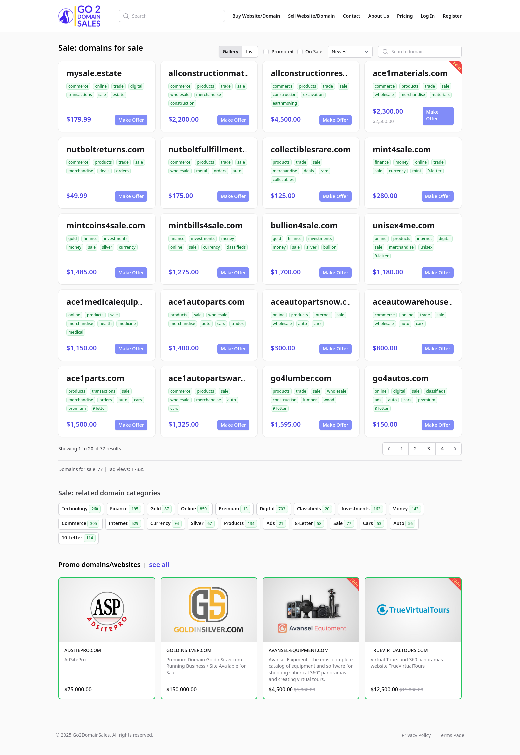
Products (240, 524)
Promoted (282, 51)
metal (201, 171)
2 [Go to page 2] (415, 448)
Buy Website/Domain (256, 16)
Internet (125, 524)
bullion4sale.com (304, 225)
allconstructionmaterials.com (227, 72)
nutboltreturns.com (105, 149)
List (250, 51)
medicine (127, 323)
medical (75, 332)
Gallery (230, 51)
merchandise (208, 94)
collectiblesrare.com (311, 149)
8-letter (382, 408)
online (101, 86)
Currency (166, 524)
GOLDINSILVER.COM (188, 650)
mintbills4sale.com (205, 225)
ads (378, 400)
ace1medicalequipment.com (122, 301)
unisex (426, 247)
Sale (343, 524)
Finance (125, 509)
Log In (428, 16)
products (205, 86)
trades (237, 323)
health (105, 323)
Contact (351, 16)
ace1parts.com (95, 377)
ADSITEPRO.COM (82, 650)
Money (406, 509)
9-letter (435, 171)
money (401, 162)
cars (221, 323)
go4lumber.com (301, 377)
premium (77, 408)
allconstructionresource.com (327, 72)
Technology (81, 509)
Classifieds (314, 509)
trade (118, 86)
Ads (276, 524)
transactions (80, 94)
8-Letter (309, 524)
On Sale (313, 51)
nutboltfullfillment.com (215, 149)
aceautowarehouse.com (420, 301)
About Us (378, 16)
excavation (313, 94)
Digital (274, 509)
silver (107, 247)
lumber (310, 400)
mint (416, 171)
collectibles (283, 179)
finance (382, 162)
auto (237, 171)
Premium (234, 509)
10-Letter (79, 538)
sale (102, 94)
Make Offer (131, 120)
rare (324, 171)
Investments (362, 509)
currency (397, 171)
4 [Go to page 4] (442, 448)
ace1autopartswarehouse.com (228, 377)
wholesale (180, 94)
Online (195, 509)
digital (136, 86)
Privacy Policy (416, 735)
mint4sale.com (402, 149)
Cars (373, 524)
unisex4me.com (404, 225)
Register (452, 16)
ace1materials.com (410, 72)
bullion (330, 247)
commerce (78, 86)
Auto (404, 524)
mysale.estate (94, 72)
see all (159, 564)
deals (104, 171)
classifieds (236, 247)
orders (122, 171)
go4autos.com (401, 377)
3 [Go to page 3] (428, 448)
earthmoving (285, 103)
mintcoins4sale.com (105, 225)
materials (441, 94)
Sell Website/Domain (311, 16)
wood (329, 400)
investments (116, 238)
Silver (203, 524)
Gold (161, 509)
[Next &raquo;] (455, 448)
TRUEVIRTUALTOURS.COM (399, 650)
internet (424, 238)
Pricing (405, 16)
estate (119, 94)
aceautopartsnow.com (315, 301)
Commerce (80, 524)
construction (182, 103)
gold (72, 238)
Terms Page (451, 735)
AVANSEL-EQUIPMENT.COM (299, 650)
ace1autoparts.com (206, 301)
